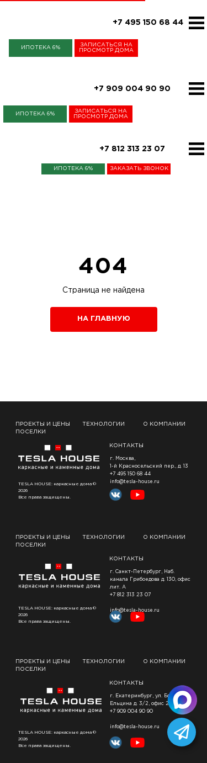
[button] (106, 48)
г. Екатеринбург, (131, 695)
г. (112, 571)
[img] (196, 23)
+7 (113, 711)
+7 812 (117, 594)
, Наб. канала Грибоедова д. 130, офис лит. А (150, 579)
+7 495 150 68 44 (130, 473)
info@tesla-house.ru (135, 481)
